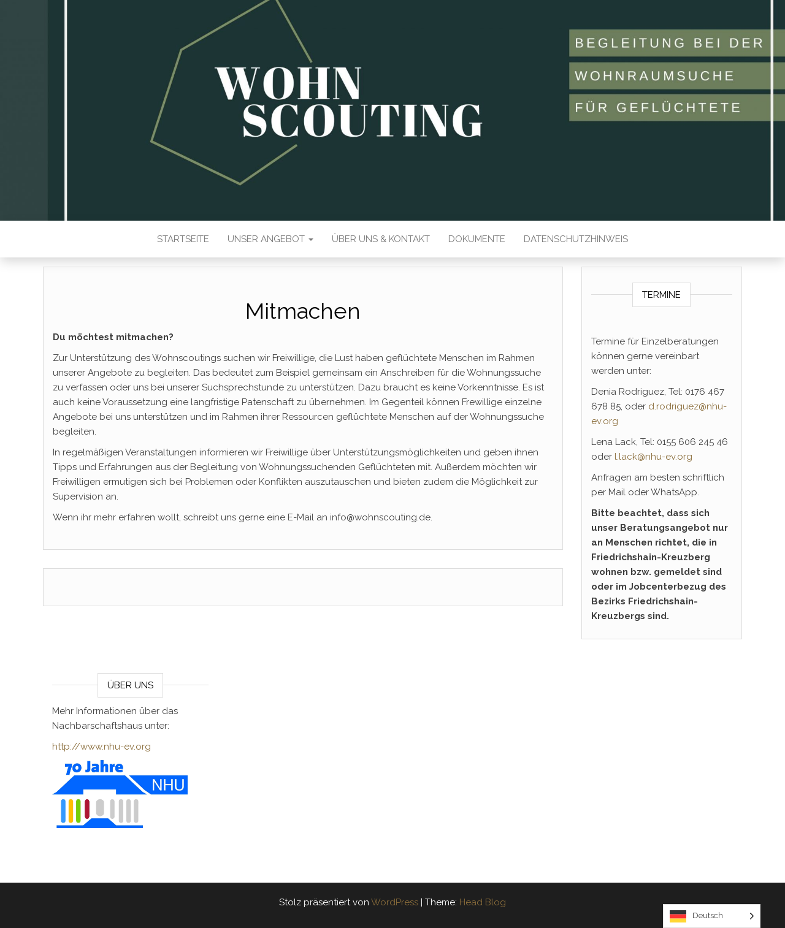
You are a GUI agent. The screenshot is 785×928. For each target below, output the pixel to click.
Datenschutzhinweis (576, 239)
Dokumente (476, 239)
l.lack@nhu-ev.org (653, 456)
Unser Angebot (270, 239)
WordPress (394, 902)
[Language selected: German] (711, 916)
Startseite (183, 239)
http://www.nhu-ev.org (101, 746)
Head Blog (482, 902)
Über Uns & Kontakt (381, 239)
